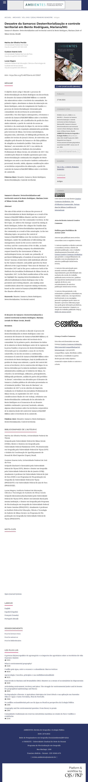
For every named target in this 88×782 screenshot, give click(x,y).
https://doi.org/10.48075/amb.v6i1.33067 (25, 75)
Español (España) (11, 612)
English (7, 608)
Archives (17, 17)
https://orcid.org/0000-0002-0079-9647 (16, 56)
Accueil (8, 17)
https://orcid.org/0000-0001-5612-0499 (16, 47)
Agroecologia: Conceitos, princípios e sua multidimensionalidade (29, 675)
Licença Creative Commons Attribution (68, 254)
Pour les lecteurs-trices (13, 634)
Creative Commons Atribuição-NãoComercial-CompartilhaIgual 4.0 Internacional (68, 347)
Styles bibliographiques (67, 151)
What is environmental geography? (18, 663)
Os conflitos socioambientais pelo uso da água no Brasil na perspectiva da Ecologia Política (39, 702)
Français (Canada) (12, 615)
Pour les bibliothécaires (13, 641)
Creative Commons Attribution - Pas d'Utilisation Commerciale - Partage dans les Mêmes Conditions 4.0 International (68, 204)
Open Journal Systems (13, 594)
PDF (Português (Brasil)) (69, 86)
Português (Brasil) (11, 619)
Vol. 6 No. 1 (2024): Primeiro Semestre (37, 17)
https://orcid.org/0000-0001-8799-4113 (15, 68)
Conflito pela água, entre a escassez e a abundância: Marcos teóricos (31, 669)
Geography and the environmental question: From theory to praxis (30, 708)
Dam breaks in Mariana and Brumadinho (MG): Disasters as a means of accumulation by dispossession (44, 681)
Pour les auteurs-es (11, 637)
